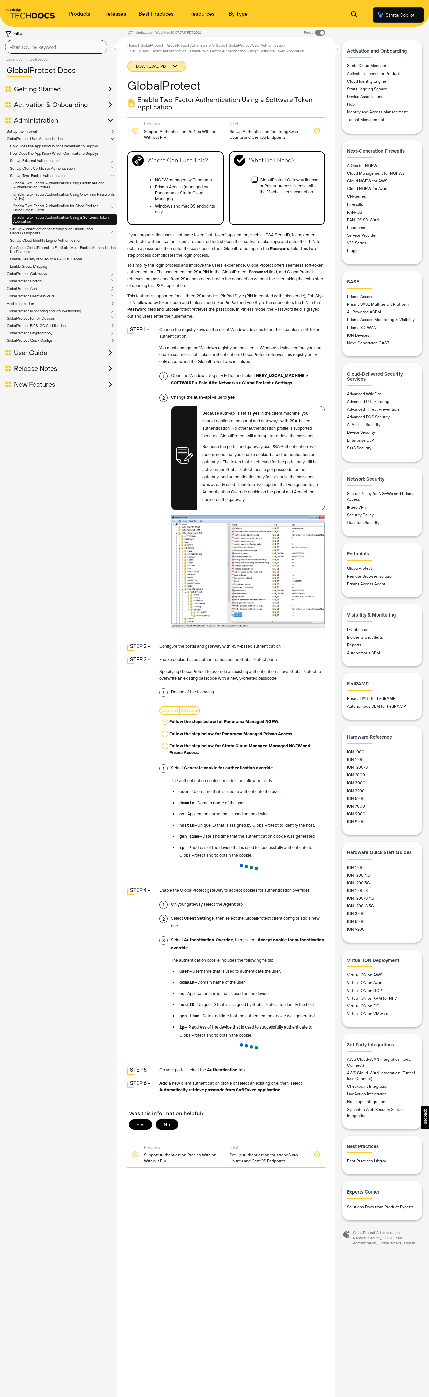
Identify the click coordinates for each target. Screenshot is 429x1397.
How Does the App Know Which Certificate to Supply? (54, 153)
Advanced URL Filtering (368, 401)
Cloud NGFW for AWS (367, 181)
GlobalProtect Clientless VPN (30, 296)
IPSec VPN (357, 507)
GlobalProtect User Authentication (35, 139)
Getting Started (37, 89)
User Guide (30, 352)
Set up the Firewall (22, 131)
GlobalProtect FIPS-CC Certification (36, 326)
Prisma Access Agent (366, 584)
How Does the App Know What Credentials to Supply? (54, 146)
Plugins (354, 250)
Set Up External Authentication (35, 161)
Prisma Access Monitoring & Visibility (381, 319)
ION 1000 (355, 752)
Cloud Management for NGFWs (376, 173)
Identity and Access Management (377, 112)
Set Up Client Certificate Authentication (42, 168)
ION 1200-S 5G (360, 906)
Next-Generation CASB (368, 343)
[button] (425, 1117)
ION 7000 (356, 806)
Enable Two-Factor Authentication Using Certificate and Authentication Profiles (58, 185)
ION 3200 (356, 791)
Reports (354, 645)
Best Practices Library (366, 1161)
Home (132, 45)
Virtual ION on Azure (365, 982)
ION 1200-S (357, 767)
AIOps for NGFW (362, 165)
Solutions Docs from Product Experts (380, 1207)
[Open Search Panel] (354, 15)
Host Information (20, 304)
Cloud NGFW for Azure (368, 188)
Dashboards (357, 629)
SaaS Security (359, 448)
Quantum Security (363, 522)
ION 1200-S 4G (360, 898)
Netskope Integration (366, 1101)
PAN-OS (354, 212)
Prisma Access (360, 296)
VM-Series (356, 243)
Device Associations (365, 96)
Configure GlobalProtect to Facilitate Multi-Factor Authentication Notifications (63, 250)
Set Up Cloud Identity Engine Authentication (45, 240)
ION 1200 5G (358, 883)
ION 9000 (356, 814)
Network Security (367, 1238)
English (409, 1243)
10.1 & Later (393, 1238)
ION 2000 (356, 775)
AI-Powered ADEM (364, 312)
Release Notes (35, 368)
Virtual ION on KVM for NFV (372, 998)
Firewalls (355, 204)
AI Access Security (363, 424)
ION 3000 (356, 782)
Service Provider (362, 235)
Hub (351, 104)
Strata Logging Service (367, 89)
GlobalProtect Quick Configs (29, 340)
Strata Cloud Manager (366, 65)
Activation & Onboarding (51, 104)
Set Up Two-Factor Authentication (38, 176)
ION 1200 (355, 759)
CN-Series (356, 196)
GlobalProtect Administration (376, 1233)
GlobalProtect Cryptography (29, 333)
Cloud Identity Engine (366, 81)
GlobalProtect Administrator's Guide (196, 45)
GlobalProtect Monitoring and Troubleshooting (44, 311)
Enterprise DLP (360, 440)
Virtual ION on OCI (363, 1006)
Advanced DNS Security (368, 417)
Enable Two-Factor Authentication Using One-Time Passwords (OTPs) (64, 196)
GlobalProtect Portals (24, 281)
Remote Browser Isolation (370, 576)
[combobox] (56, 47)
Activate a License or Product (373, 73)
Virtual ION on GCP (364, 990)
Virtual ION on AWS (364, 975)
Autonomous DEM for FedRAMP (376, 706)
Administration (36, 120)
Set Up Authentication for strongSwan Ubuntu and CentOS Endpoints (51, 231)
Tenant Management (365, 119)
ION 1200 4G (358, 875)
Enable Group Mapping (28, 266)
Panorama (356, 227)
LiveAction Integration (367, 1094)
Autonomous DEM (363, 653)
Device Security (361, 432)
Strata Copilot (395, 15)
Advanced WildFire (364, 394)
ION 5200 (356, 798)
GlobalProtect (152, 45)
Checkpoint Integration (368, 1086)
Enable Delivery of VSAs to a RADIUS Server (46, 259)
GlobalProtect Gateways (27, 274)
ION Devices (358, 335)
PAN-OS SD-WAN (363, 220)
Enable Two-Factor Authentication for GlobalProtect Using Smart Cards (55, 208)
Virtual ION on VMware (367, 1013)
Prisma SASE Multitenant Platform (378, 304)
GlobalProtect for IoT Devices (31, 318)
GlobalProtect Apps (22, 288)
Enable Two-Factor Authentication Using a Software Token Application (61, 219)
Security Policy (360, 515)
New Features (34, 384)
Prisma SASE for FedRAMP (371, 698)
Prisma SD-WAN (362, 327)
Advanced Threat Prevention (373, 409)
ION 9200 (356, 821)
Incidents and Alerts (365, 637)
